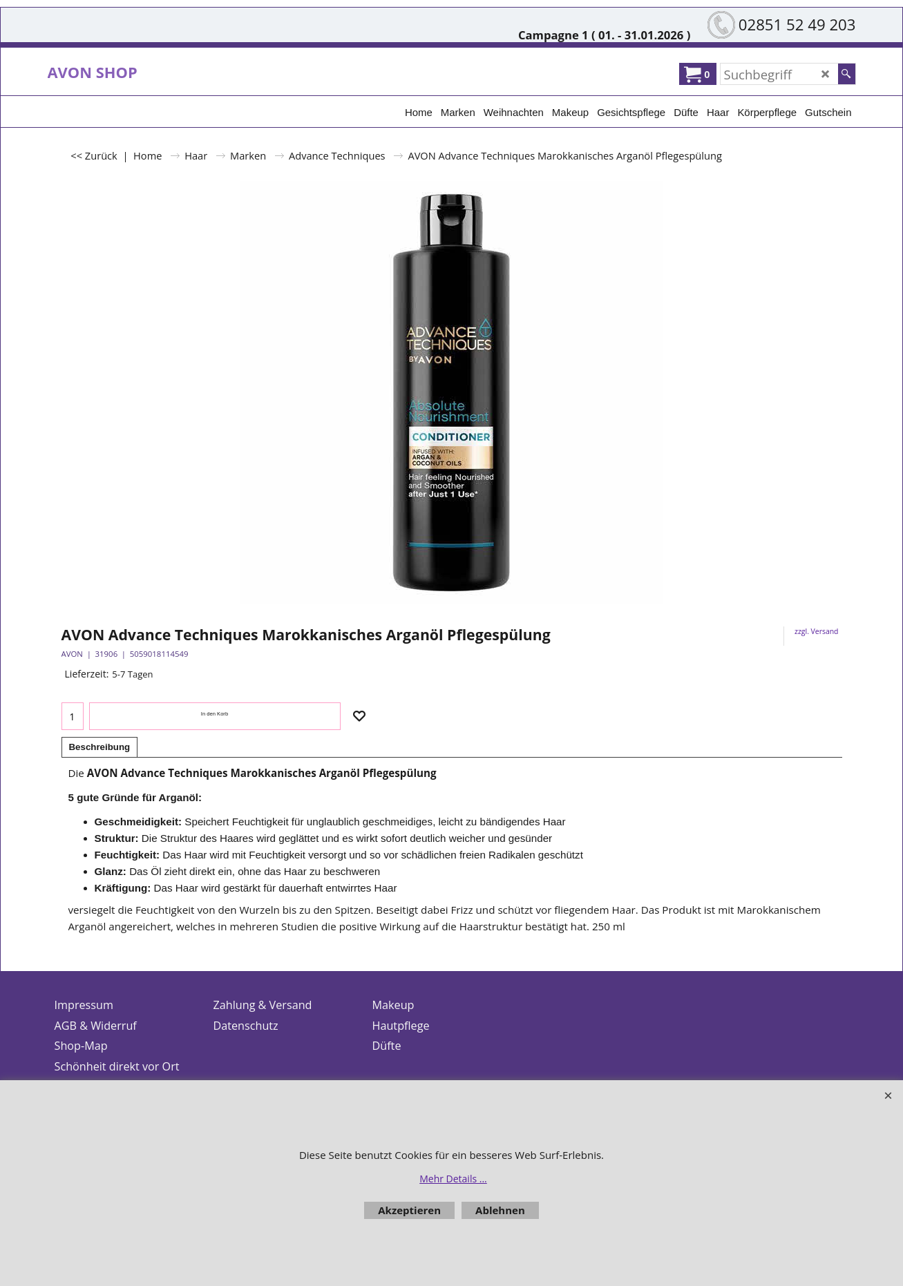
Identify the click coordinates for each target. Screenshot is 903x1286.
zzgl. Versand (816, 631)
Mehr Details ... (453, 1178)
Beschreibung (100, 747)
